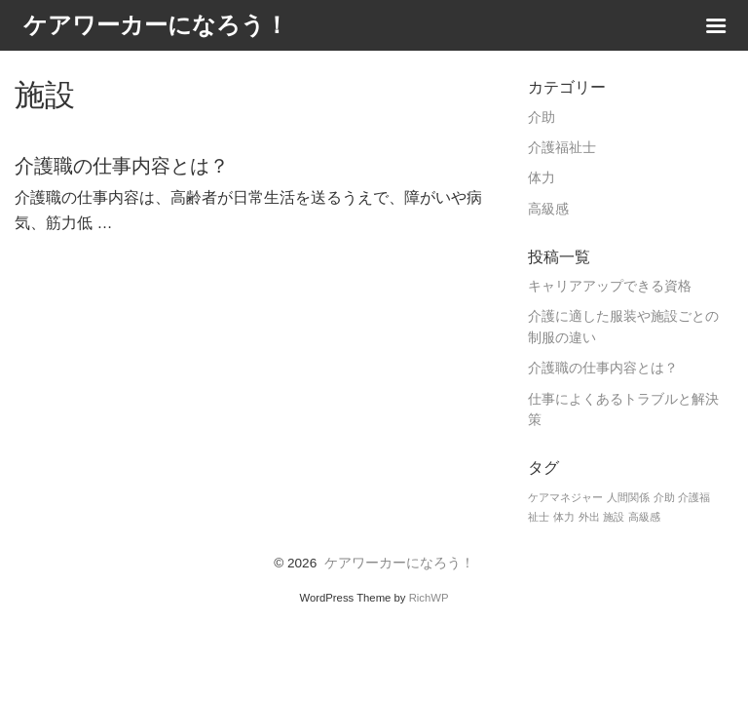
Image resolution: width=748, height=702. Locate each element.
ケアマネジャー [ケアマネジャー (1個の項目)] (565, 497)
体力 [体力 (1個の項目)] (564, 517)
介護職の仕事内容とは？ (603, 368)
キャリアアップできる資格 (610, 286)
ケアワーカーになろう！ (399, 563)
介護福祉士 (562, 147)
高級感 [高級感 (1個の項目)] (644, 517)
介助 (541, 117)
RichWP (429, 598)
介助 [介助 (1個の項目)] (664, 497)
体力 (541, 178)
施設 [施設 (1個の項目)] (613, 517)
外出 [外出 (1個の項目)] (589, 517)
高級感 (548, 209)
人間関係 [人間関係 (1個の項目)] (628, 497)
